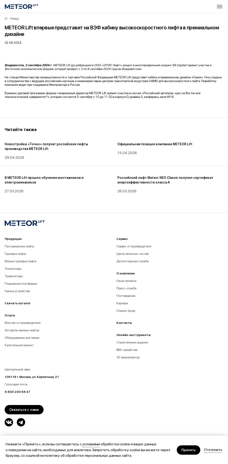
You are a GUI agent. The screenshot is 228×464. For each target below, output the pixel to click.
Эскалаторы (13, 268)
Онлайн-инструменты (133, 335)
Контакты (124, 323)
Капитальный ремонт (19, 345)
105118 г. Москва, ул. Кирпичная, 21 (32, 377)
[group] (58, 151)
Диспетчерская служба (132, 261)
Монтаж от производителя (23, 323)
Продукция (13, 239)
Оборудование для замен (22, 337)
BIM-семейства (126, 350)
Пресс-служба (126, 288)
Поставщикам (125, 296)
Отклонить (213, 449)
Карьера (122, 303)
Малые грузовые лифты (21, 261)
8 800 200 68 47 (17, 392)
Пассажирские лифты (19, 246)
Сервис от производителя (133, 246)
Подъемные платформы (21, 283)
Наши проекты (126, 281)
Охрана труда (125, 310)
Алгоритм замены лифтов (22, 330)
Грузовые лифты (15, 254)
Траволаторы (14, 276)
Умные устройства (17, 291)
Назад (12, 19)
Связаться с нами (24, 410)
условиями (91, 444)
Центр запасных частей (132, 254)
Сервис (122, 239)
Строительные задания (132, 342)
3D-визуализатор (128, 357)
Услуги (10, 315)
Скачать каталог (18, 303)
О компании (125, 273)
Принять (188, 450)
